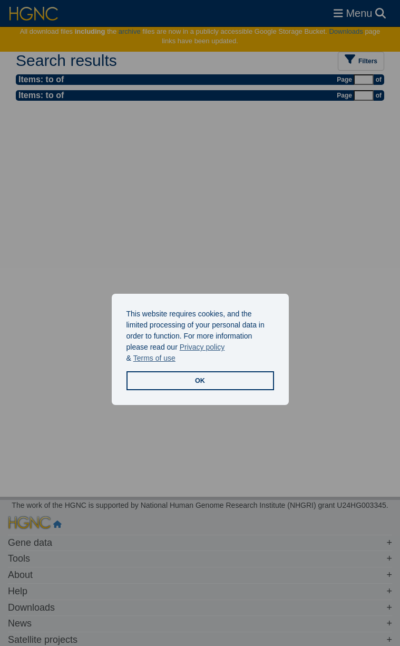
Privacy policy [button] (202, 347)
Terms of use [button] (154, 358)
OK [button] (200, 380)
